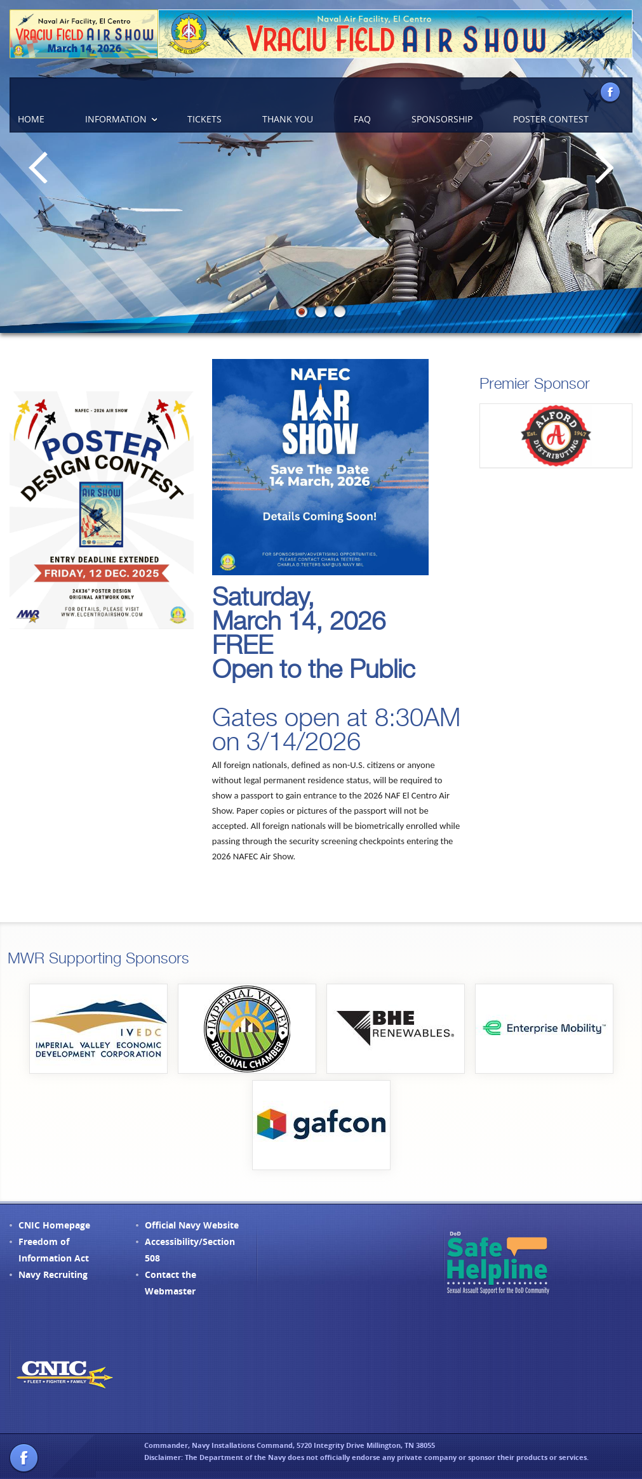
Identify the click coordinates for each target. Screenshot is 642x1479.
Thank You (287, 119)
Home (31, 119)
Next (603, 167)
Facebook (609, 92)
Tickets (204, 119)
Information (116, 119)
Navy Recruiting (53, 1274)
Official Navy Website (192, 1225)
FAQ (362, 119)
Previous (38, 167)
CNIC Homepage (54, 1225)
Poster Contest (551, 119)
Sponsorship (441, 119)
